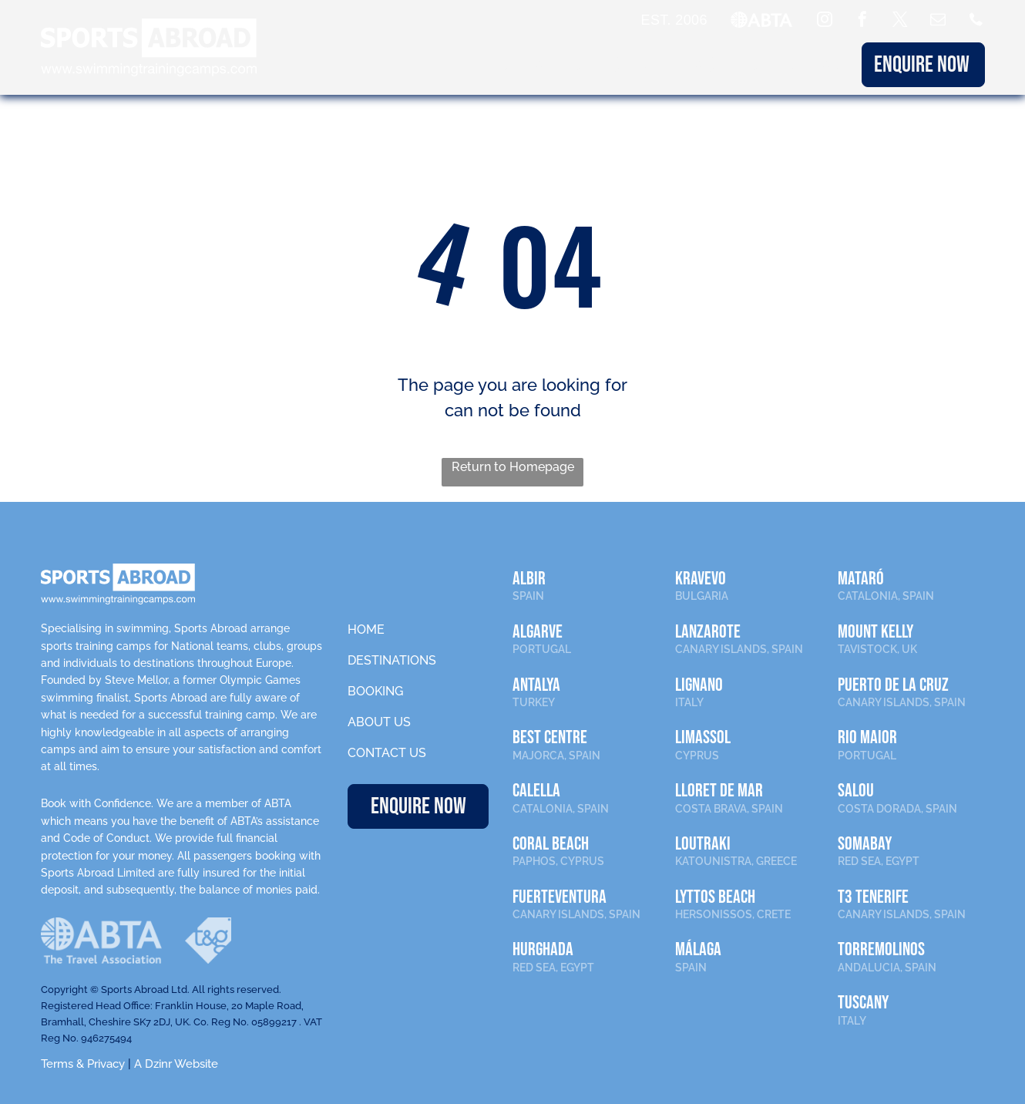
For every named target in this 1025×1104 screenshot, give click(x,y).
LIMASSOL (703, 737)
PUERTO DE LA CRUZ (893, 685)
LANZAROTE (708, 632)
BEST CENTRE (549, 737)
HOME (366, 629)
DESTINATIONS (535, 65)
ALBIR (529, 578)
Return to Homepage (513, 466)
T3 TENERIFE (873, 897)
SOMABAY (865, 844)
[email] (937, 21)
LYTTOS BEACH (715, 897)
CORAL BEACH (550, 844)
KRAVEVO (700, 578)
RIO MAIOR (867, 737)
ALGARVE (537, 632)
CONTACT (818, 65)
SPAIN (528, 596)
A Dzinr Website (176, 1064)
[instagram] (824, 21)
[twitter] (900, 21)
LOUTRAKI (703, 844)
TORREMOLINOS (881, 949)
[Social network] (975, 21)
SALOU (856, 790)
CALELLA (536, 790)
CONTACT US (387, 753)
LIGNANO (699, 685)
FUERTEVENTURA (559, 897)
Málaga (698, 949)
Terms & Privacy (83, 1064)
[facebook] (862, 21)
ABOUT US (728, 65)
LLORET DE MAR (719, 790)
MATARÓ (861, 578)
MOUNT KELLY (875, 632)
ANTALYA (536, 685)
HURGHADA (542, 949)
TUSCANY (863, 1002)
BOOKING (640, 65)
